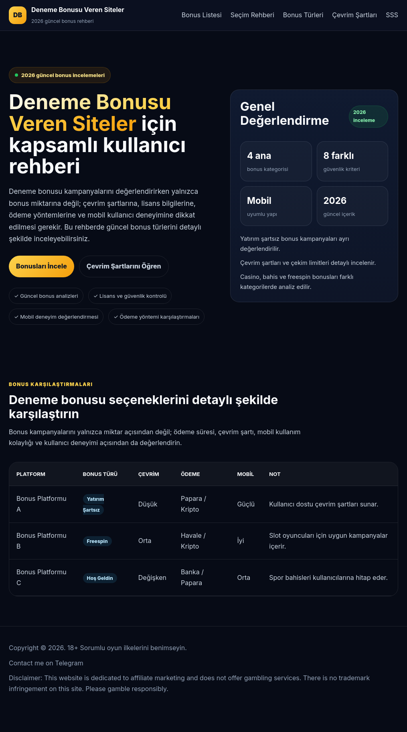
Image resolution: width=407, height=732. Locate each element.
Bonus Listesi (202, 15)
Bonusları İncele (41, 266)
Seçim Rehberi (252, 15)
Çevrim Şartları (354, 15)
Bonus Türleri (303, 15)
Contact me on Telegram (46, 663)
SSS (392, 15)
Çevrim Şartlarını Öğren (124, 266)
